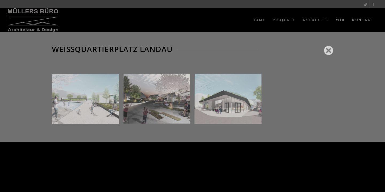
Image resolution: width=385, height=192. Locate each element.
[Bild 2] (159, 101)
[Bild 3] (230, 101)
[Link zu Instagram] (365, 4)
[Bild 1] (87, 101)
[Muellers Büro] (33, 20)
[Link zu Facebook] (373, 4)
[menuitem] (259, 20)
